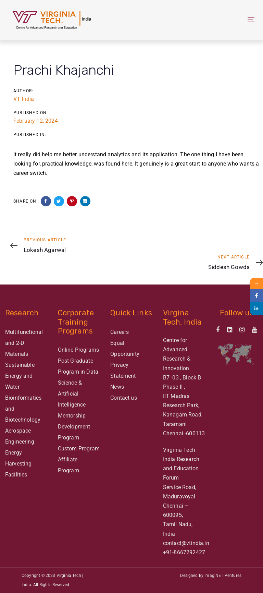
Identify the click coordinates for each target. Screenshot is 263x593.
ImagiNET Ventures (222, 575)
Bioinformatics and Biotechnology (23, 409)
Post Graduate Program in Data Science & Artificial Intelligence (78, 383)
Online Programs (78, 350)
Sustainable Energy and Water (20, 376)
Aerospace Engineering (19, 436)
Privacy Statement (123, 370)
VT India (23, 99)
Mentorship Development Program (74, 426)
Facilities (16, 474)
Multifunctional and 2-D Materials (24, 343)
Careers (119, 332)
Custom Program (79, 448)
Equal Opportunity (124, 348)
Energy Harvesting (18, 458)
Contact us (123, 398)
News (117, 387)
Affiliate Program (68, 465)
